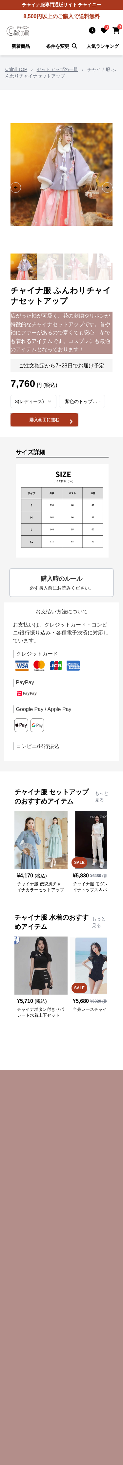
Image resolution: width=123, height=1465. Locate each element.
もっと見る (102, 796)
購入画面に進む (52, 421)
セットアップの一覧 (57, 69)
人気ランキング (103, 46)
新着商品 (20, 46)
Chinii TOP (16, 69)
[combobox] (33, 401)
